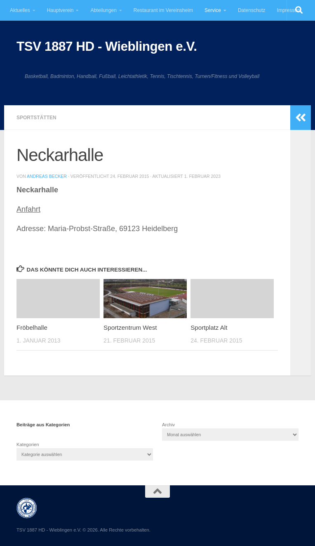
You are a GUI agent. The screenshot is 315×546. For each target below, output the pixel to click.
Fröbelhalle (31, 327)
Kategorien (27, 444)
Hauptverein (60, 10)
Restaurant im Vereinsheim (163, 10)
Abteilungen (103, 10)
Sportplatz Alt (208, 327)
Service (213, 10)
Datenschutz (252, 10)
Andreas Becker (47, 176)
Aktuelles (20, 10)
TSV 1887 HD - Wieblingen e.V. (106, 46)
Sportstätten (36, 118)
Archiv (168, 424)
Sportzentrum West (130, 327)
